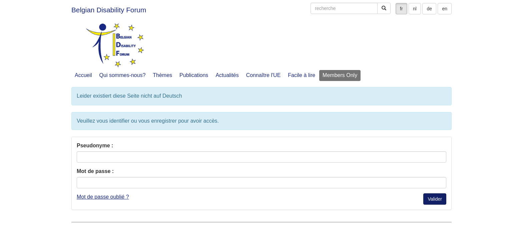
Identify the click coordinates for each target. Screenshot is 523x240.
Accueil (83, 75)
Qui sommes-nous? (122, 75)
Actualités (226, 75)
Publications (193, 75)
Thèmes (162, 75)
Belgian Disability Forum (108, 10)
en (444, 8)
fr (401, 8)
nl (415, 8)
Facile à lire (301, 75)
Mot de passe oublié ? (103, 197)
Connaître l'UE (263, 75)
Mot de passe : (95, 171)
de (429, 8)
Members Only (340, 75)
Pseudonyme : (95, 145)
